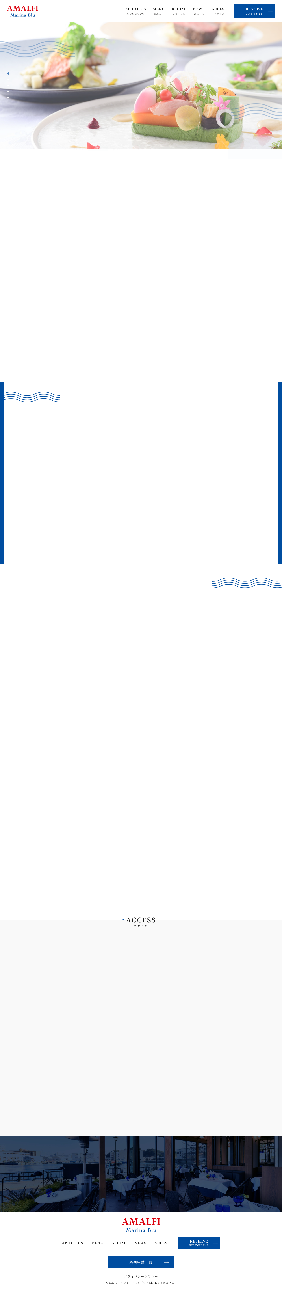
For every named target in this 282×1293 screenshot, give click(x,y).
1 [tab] (8, 73)
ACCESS (219, 11)
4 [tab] (8, 91)
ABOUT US (135, 11)
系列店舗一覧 (141, 1262)
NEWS (199, 11)
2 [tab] (8, 79)
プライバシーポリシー (141, 1276)
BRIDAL (179, 11)
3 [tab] (8, 85)
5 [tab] (8, 97)
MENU (159, 11)
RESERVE (259, 10)
